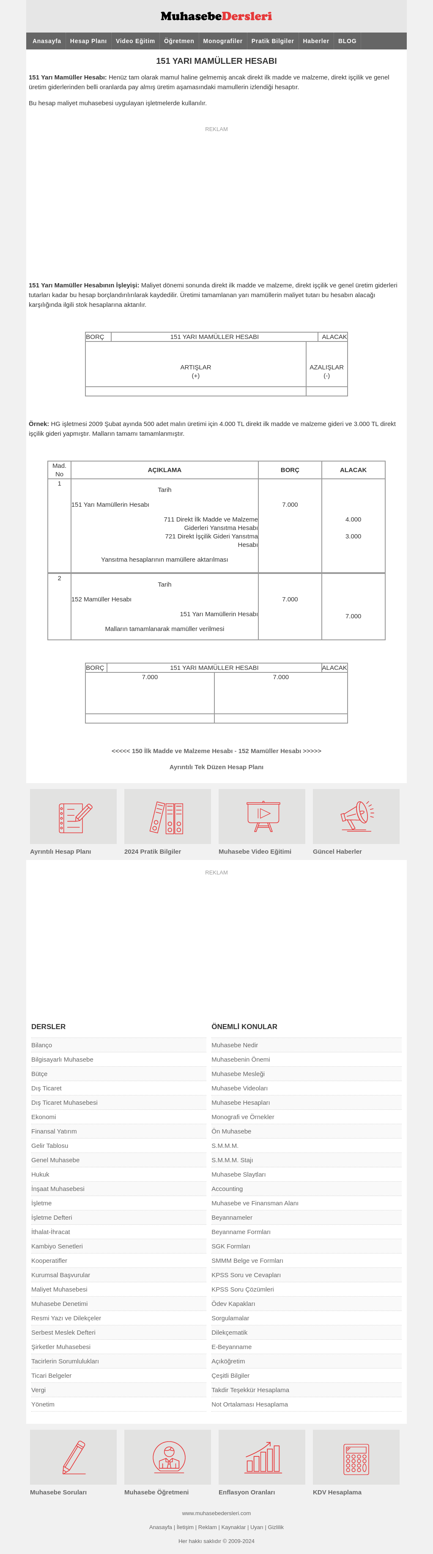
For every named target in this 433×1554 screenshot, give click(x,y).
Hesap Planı (88, 41)
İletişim (185, 1527)
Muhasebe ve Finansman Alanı (255, 1203)
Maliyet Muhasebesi (59, 1289)
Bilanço (41, 1045)
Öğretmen (179, 41)
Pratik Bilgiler (273, 41)
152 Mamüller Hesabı (279, 750)
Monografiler (223, 41)
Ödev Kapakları (233, 1303)
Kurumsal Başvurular (60, 1274)
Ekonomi (43, 1116)
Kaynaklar (233, 1527)
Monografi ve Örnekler (242, 1116)
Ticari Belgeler (51, 1375)
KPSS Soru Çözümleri (242, 1289)
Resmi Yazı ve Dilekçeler (66, 1318)
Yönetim (43, 1404)
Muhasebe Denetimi (59, 1303)
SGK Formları (230, 1246)
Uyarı (256, 1527)
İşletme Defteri (51, 1217)
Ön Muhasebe (231, 1131)
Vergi (38, 1389)
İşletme (41, 1203)
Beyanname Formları (241, 1231)
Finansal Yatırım (54, 1131)
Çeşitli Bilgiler (230, 1375)
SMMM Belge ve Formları (247, 1260)
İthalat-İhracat (50, 1231)
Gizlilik (276, 1527)
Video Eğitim (135, 41)
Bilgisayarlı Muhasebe (62, 1059)
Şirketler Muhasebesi (60, 1346)
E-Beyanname (231, 1346)
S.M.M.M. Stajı (232, 1159)
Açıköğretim (228, 1361)
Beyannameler (231, 1217)
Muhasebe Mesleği (238, 1073)
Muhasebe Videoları (239, 1088)
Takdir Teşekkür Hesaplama (250, 1389)
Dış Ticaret (46, 1088)
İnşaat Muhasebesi (58, 1188)
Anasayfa (47, 41)
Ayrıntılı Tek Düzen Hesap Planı (217, 766)
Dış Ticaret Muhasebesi (64, 1102)
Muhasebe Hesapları (240, 1102)
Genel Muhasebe (55, 1159)
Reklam (207, 1527)
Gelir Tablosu (49, 1145)
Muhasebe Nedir (234, 1045)
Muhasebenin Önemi (240, 1059)
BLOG (347, 41)
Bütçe (39, 1073)
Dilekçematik (229, 1332)
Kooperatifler (49, 1260)
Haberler (316, 41)
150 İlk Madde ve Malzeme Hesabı (172, 750)
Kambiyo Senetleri (57, 1246)
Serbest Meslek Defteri (63, 1332)
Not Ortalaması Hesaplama (249, 1404)
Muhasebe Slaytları (238, 1174)
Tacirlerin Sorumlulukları (65, 1361)
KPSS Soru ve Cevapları (246, 1274)
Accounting (227, 1188)
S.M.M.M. (224, 1145)
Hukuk (40, 1174)
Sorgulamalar (230, 1318)
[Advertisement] (216, 198)
